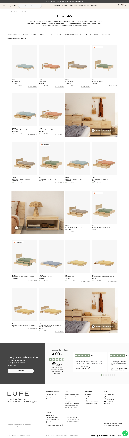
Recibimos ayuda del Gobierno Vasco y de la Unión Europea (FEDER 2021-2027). (19, 425)
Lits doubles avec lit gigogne (16, 38)
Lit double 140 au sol (51, 276)
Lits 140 (33, 34)
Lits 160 (50, 34)
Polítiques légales (73, 435)
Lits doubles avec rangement (73, 34)
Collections (88, 399)
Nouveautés (73, 5)
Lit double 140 (24, 80)
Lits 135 (25, 34)
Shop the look (89, 397)
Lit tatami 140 (77, 276)
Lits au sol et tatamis (91, 34)
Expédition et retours (72, 403)
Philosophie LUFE (84, 5)
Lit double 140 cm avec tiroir (104, 226)
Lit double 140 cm (104, 80)
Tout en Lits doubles (13, 34)
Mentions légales (50, 435)
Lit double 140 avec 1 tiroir (77, 178)
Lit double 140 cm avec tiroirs (51, 178)
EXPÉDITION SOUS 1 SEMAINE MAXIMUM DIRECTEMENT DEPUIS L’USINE (64, 1)
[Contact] (118, 5)
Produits (57, 5)
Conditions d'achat (71, 407)
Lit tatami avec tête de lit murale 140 (24, 324)
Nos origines (50, 397)
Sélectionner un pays (111, 425)
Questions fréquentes (72, 394)
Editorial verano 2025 (91, 401)
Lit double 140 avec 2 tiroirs (24, 129)
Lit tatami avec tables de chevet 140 (104, 276)
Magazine (88, 394)
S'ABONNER (21, 370)
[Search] (40, 6)
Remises (64, 5)
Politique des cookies (61, 435)
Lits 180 (58, 34)
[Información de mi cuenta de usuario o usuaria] (125, 5)
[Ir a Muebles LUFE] (11, 6)
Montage (94, 5)
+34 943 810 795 (71, 417)
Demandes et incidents (54, 425)
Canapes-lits (106, 34)
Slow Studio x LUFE (91, 403)
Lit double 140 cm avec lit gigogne (24, 276)
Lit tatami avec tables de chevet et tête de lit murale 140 (51, 325)
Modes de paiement (71, 405)
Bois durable (50, 399)
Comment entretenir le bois (72, 398)
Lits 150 (42, 34)
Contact (68, 401)
